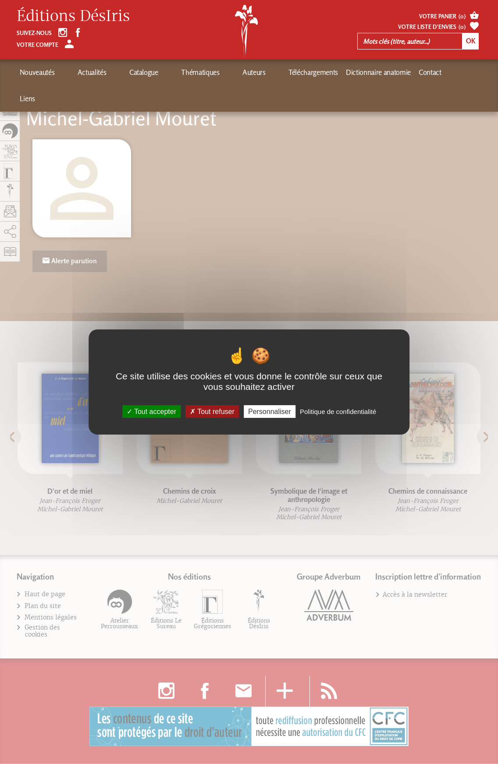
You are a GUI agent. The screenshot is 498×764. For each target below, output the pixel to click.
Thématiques (155, 72)
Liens (381, 72)
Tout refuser (212, 411)
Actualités (76, 72)
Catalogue (113, 72)
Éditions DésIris (73, 16)
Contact (354, 72)
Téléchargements (238, 72)
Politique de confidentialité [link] (338, 411)
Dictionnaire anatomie (302, 72)
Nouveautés (37, 72)
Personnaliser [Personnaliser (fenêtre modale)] (269, 411)
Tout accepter (151, 411)
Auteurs (193, 72)
